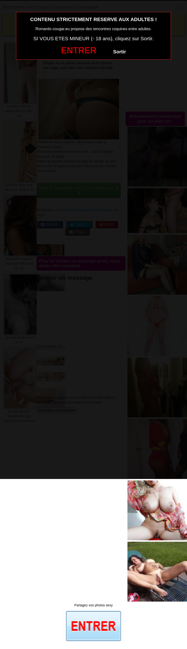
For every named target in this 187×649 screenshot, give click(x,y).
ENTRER (78, 50)
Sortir (119, 51)
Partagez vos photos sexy (93, 605)
